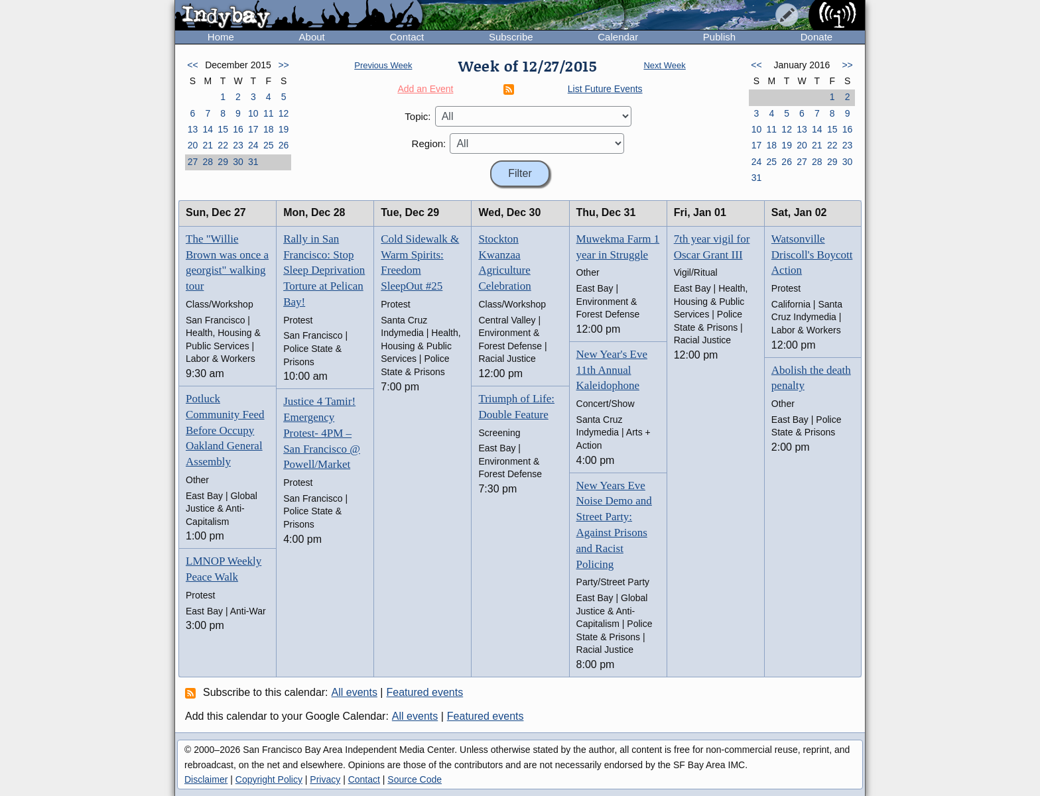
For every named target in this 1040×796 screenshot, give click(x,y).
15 (223, 129)
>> (283, 65)
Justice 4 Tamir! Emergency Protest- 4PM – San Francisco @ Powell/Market (321, 433)
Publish (719, 36)
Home (221, 36)
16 (238, 129)
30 (238, 161)
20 (193, 145)
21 (207, 145)
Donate (816, 36)
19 (284, 129)
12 (284, 113)
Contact (406, 36)
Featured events (425, 692)
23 (238, 145)
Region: (429, 143)
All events (354, 692)
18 (268, 129)
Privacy (325, 779)
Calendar (618, 36)
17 (253, 129)
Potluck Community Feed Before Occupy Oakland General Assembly (225, 430)
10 (253, 113)
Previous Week (383, 65)
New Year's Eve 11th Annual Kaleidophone (611, 370)
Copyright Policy (268, 779)
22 (223, 145)
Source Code (414, 779)
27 (193, 161)
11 (268, 113)
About (312, 36)
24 (253, 145)
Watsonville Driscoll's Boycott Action (812, 255)
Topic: (417, 116)
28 (207, 161)
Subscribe (511, 36)
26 (284, 145)
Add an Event (425, 89)
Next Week (664, 65)
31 (253, 161)
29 (223, 161)
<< (192, 65)
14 (207, 129)
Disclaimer (206, 779)
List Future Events (605, 89)
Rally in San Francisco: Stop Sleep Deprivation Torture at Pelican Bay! (324, 270)
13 (193, 129)
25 (268, 145)
